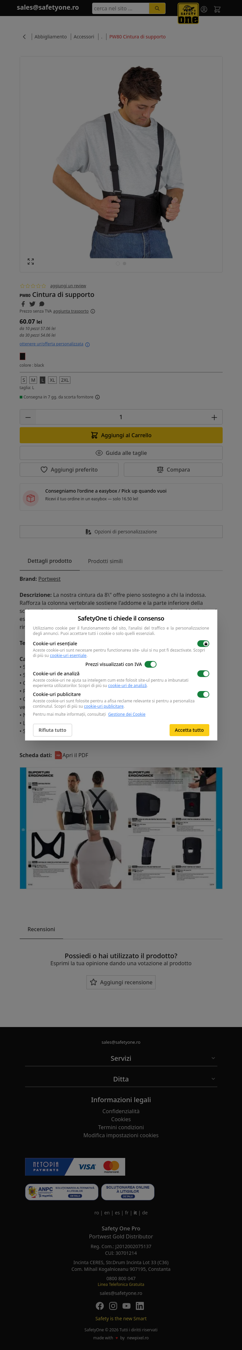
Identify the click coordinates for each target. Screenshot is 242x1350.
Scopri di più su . (113, 685)
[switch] (203, 643)
